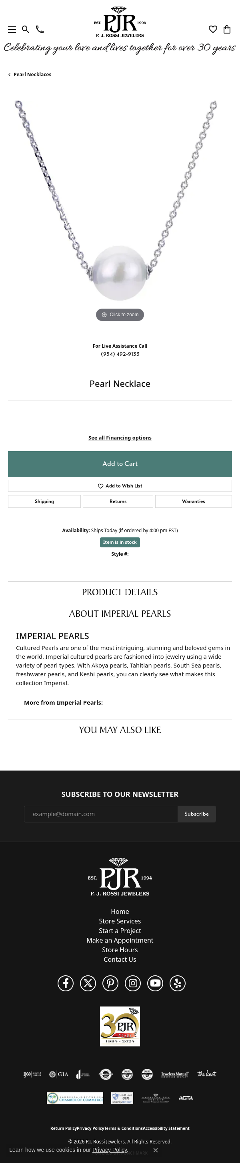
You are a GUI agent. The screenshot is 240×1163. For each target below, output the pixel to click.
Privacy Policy (90, 1128)
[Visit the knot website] (206, 1074)
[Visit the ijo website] (32, 1074)
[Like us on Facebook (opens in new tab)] (66, 983)
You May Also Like (120, 730)
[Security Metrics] (122, 1098)
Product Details (120, 592)
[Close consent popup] (155, 1150)
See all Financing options (120, 437)
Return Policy (63, 1128)
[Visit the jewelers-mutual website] (175, 1074)
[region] (120, 212)
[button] (26, 30)
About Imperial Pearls (120, 614)
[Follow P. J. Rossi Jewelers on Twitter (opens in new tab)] (88, 983)
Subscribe (196, 813)
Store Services (120, 921)
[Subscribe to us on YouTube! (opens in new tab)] (155, 983)
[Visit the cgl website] (147, 1074)
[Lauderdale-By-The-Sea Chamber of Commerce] (75, 1098)
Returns (118, 501)
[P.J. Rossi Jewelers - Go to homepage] (120, 876)
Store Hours (120, 949)
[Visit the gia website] (58, 1074)
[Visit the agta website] (185, 1098)
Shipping (44, 501)
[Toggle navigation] (10, 29)
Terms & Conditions (123, 1128)
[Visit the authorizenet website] (105, 1074)
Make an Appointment (119, 940)
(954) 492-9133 (120, 354)
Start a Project (120, 930)
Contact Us (120, 959)
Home (120, 911)
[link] (40, 30)
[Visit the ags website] (156, 1098)
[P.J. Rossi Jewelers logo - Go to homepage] (120, 29)
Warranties (193, 501)
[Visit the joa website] (83, 1074)
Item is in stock (120, 542)
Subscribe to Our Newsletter (120, 794)
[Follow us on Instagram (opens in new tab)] (133, 983)
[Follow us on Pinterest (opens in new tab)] (110, 983)
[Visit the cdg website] (127, 1074)
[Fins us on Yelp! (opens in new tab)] (178, 983)
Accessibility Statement (166, 1128)
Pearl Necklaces (33, 74)
